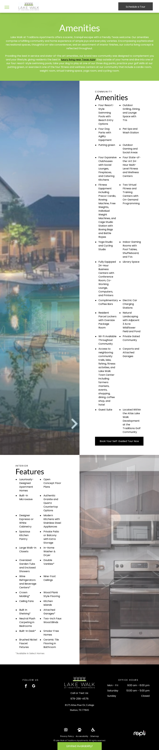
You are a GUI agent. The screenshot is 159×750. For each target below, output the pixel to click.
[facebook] (26, 686)
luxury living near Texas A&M (78, 59)
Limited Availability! (79, 746)
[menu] (7, 7)
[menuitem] (67, 736)
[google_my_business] (33, 686)
